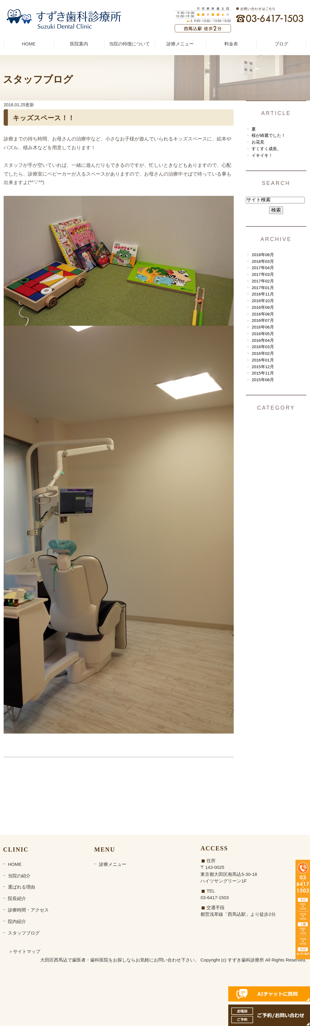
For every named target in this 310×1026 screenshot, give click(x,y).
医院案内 (79, 43)
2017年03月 (263, 274)
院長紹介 (17, 898)
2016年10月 (263, 301)
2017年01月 (263, 287)
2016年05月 (263, 334)
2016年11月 (263, 294)
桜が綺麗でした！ (268, 135)
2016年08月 (263, 314)
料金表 (231, 43)
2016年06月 (263, 327)
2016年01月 (263, 360)
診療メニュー (180, 43)
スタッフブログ (24, 932)
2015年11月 (263, 373)
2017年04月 (263, 268)
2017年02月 (263, 281)
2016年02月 (263, 353)
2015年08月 (263, 380)
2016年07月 (263, 320)
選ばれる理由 (21, 886)
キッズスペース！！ (43, 118)
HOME (29, 43)
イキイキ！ (262, 155)
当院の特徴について (129, 43)
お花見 (258, 142)
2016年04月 (263, 340)
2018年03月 (263, 261)
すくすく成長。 (266, 149)
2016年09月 (263, 307)
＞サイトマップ (24, 951)
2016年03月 (263, 347)
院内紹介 (17, 921)
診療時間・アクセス (28, 909)
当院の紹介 (19, 875)
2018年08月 (263, 254)
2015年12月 (263, 367)
